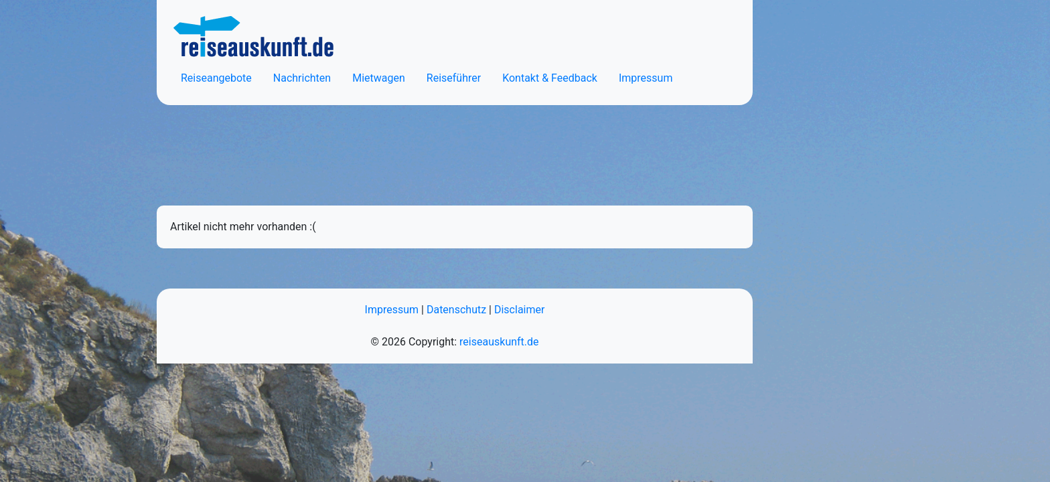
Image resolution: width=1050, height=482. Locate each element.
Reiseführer (454, 78)
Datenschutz (456, 309)
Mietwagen (378, 78)
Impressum (646, 78)
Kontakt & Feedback (549, 78)
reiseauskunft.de (498, 341)
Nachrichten (302, 78)
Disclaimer (519, 309)
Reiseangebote (216, 78)
